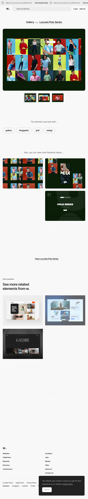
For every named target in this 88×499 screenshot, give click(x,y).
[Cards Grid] (65, 310)
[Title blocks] (65, 206)
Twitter (33, 486)
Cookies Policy (8, 483)
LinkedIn (25, 486)
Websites (6, 453)
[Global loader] (23, 206)
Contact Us (49, 473)
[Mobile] (65, 173)
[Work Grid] (65, 377)
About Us (48, 469)
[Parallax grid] (23, 411)
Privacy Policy (31, 483)
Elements (6, 461)
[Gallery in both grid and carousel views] (65, 411)
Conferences (7, 469)
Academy (48, 453)
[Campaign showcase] (23, 238)
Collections (7, 457)
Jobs (47, 457)
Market (47, 461)
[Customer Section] (23, 310)
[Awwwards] (8, 9)
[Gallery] (23, 344)
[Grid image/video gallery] (65, 344)
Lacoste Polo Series (51, 22)
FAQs (47, 465)
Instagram (15, 486)
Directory (6, 465)
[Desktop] (23, 173)
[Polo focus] (65, 238)
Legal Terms (20, 483)
